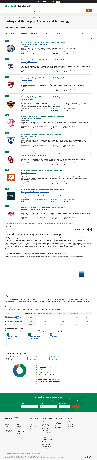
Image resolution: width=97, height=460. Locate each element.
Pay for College (32, 11)
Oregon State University (28, 173)
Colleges (32, 424)
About (48, 11)
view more (51, 49)
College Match (45, 422)
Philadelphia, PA (25, 64)
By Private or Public (47, 439)
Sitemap (19, 426)
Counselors (33, 422)
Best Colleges (10, 27)
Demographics (31, 27)
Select (61, 406)
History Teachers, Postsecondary (13, 321)
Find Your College (10, 11)
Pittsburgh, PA (24, 46)
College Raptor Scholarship (58, 422)
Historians (8, 324)
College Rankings (46, 430)
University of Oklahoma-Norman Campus (33, 155)
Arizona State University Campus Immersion (34, 209)
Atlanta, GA (24, 193)
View (58, 1)
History (20, 17)
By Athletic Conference (47, 442)
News (6, 426)
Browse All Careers (46, 448)
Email (41, 403)
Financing (70, 426)
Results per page (12, 229)
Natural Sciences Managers (64, 299)
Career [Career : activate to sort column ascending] (8, 313)
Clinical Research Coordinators (13, 317)
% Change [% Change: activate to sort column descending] (86, 313)
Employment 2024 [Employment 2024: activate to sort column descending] (62, 313)
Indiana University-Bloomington (31, 118)
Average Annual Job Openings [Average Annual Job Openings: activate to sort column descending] (45, 313)
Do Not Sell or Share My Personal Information (10, 430)
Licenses (19, 435)
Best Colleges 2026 (46, 432)
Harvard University (26, 80)
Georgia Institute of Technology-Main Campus (35, 192)
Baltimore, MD (24, 138)
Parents (32, 428)
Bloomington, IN (25, 120)
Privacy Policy (20, 429)
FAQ (18, 424)
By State (44, 437)
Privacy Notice (20, 431)
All (65, 33)
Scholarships (21, 11)
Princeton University (27, 99)
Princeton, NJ (24, 101)
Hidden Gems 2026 (46, 435)
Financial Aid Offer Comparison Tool (46, 425)
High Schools (33, 426)
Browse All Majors (13, 17)
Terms (18, 433)
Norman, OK (24, 157)
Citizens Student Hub (57, 11)
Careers (23, 27)
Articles (41, 11)
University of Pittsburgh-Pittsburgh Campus (34, 44)
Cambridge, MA (24, 82)
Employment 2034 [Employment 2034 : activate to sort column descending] (75, 313)
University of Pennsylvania (29, 62)
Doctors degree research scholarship (30, 33)
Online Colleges (46, 444)
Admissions (71, 424)
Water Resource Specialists (12, 319)
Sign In (88, 10)
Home (6, 17)
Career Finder (45, 428)
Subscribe (76, 406)
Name (22, 403)
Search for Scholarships (58, 426)
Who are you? (62, 403)
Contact (19, 422)
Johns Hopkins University (29, 136)
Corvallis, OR (24, 174)
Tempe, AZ (23, 211)
